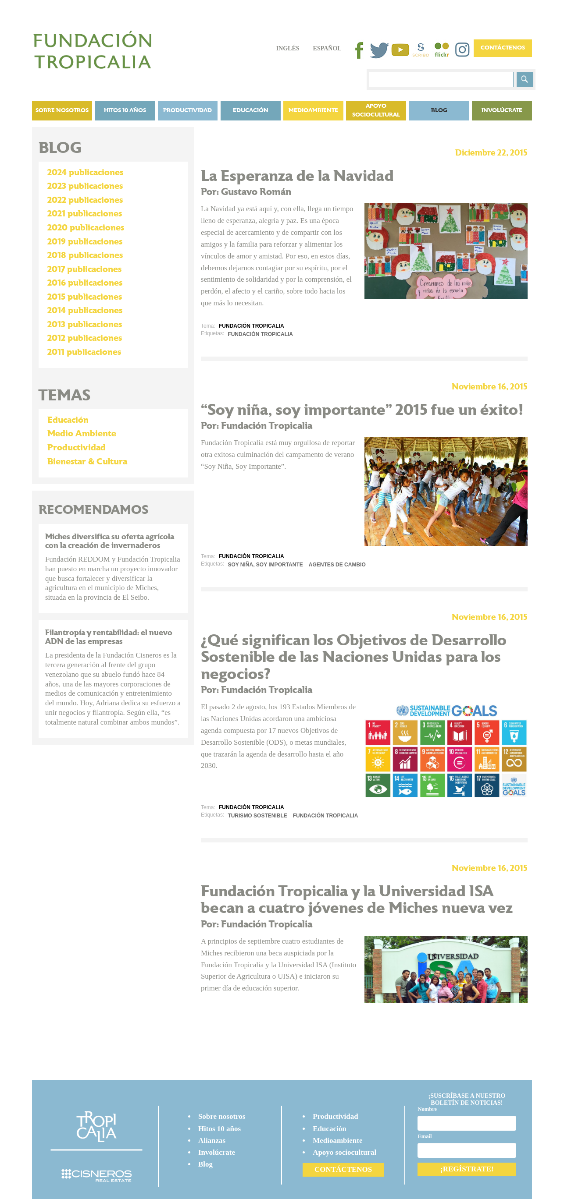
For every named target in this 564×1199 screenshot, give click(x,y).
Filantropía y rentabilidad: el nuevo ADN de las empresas (108, 637)
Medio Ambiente (81, 433)
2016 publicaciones (84, 283)
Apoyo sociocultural (376, 110)
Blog (205, 1164)
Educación (250, 110)
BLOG (439, 110)
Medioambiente (313, 110)
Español (327, 48)
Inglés (288, 48)
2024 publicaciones (85, 172)
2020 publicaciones (85, 227)
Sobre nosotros (62, 110)
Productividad (187, 110)
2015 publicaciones (84, 297)
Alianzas (211, 1140)
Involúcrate (502, 110)
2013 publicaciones (84, 324)
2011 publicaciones (84, 352)
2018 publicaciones (85, 255)
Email (425, 1136)
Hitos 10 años (125, 110)
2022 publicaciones (85, 200)
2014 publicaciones (84, 310)
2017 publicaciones (84, 269)
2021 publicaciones (84, 213)
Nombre (427, 1109)
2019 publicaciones (84, 241)
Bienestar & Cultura (87, 461)
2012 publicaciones (84, 338)
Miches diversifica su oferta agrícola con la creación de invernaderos (109, 541)
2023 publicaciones (85, 186)
